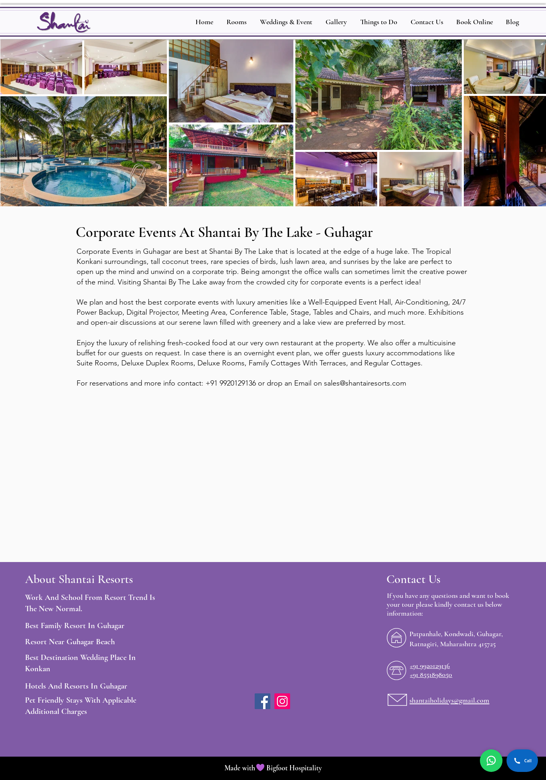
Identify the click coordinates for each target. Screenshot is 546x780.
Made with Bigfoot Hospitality (273, 767)
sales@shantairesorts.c (360, 383)
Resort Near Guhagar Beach (70, 642)
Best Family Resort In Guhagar (75, 626)
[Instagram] (282, 701)
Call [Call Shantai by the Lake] (522, 761)
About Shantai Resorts (79, 579)
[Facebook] (262, 701)
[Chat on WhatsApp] (491, 760)
